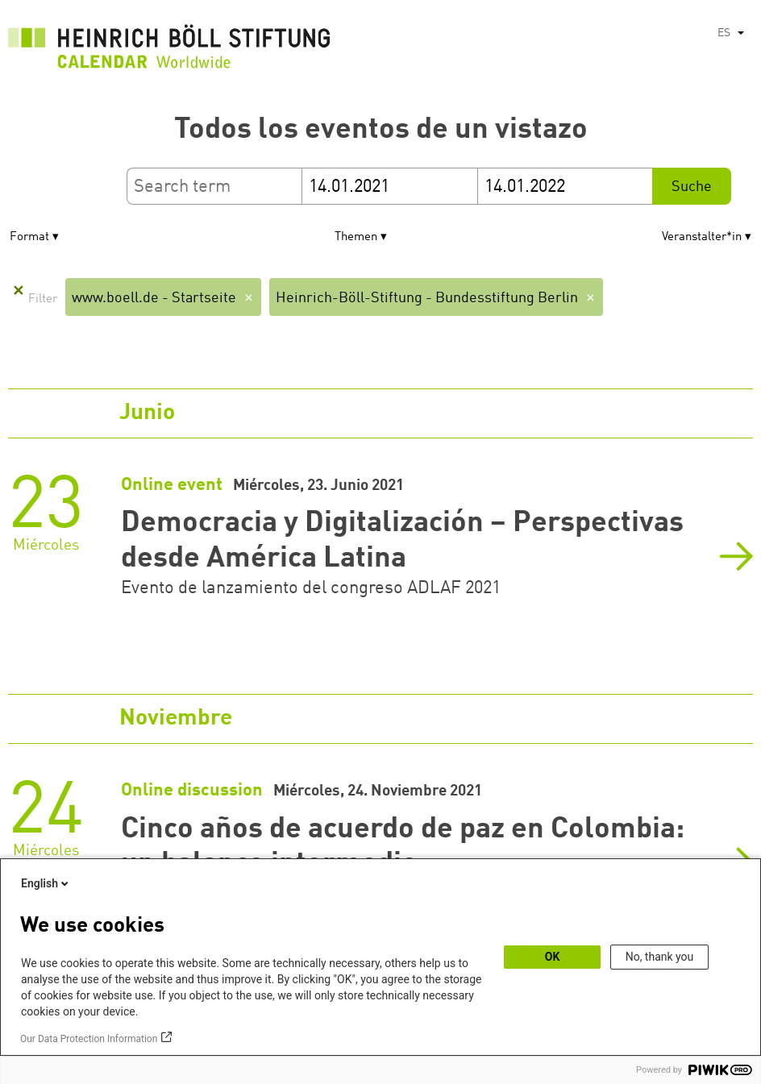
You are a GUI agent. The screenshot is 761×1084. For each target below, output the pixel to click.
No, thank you (660, 956)
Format (29, 237)
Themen (356, 237)
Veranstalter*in (702, 237)
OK (552, 956)
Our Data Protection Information (88, 1039)
